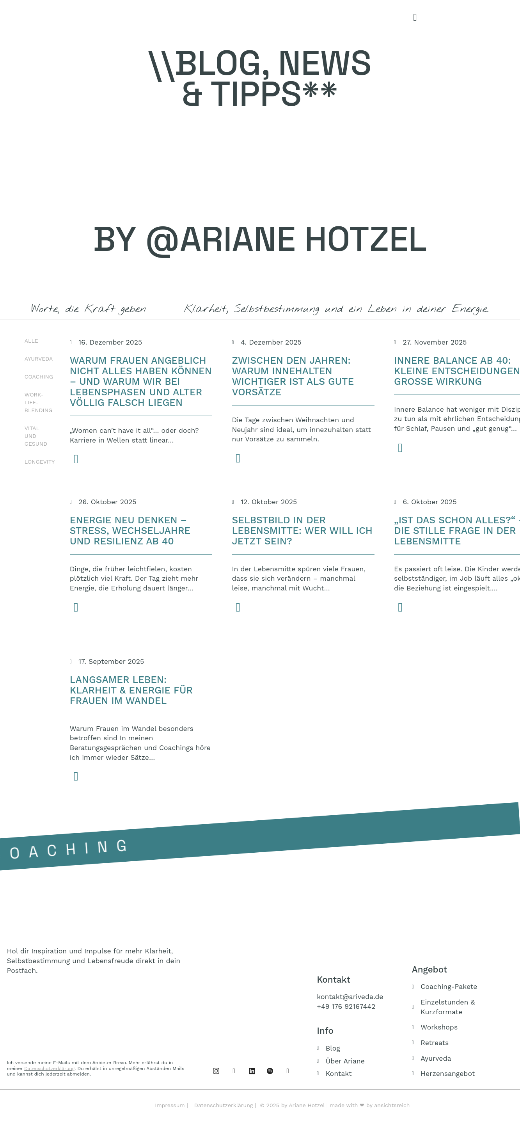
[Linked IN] (252, 1071)
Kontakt (333, 979)
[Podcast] (270, 1071)
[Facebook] (216, 1071)
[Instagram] (234, 1071)
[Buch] (288, 1071)
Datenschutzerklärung (49, 1068)
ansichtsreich (392, 1105)
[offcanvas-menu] (414, 17)
